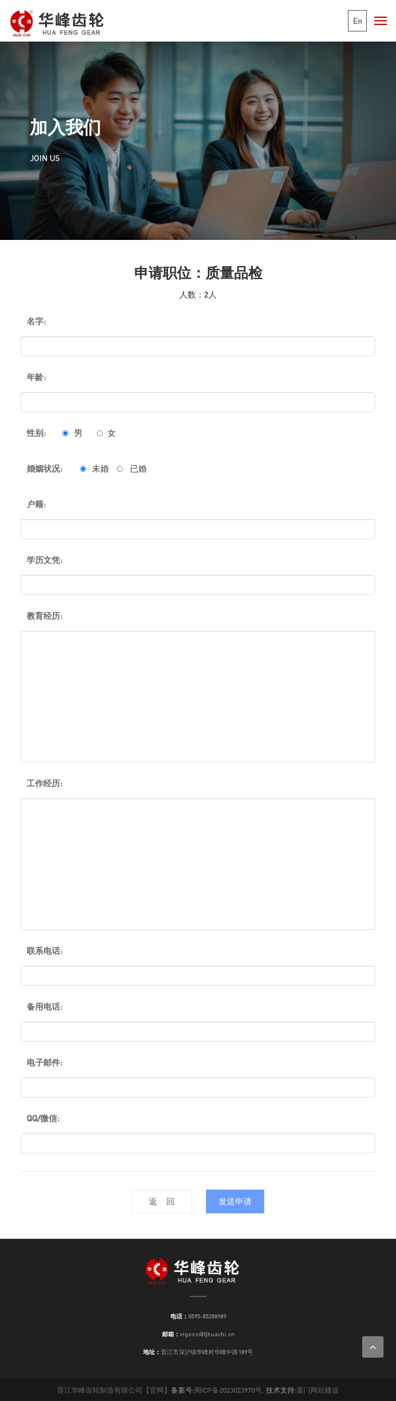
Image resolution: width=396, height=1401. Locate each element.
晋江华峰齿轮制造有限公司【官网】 (114, 1390)
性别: (36, 433)
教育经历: (44, 616)
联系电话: (44, 950)
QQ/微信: (43, 1118)
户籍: (36, 504)
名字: (36, 321)
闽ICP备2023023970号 (228, 1390)
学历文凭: (44, 560)
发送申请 (235, 1201)
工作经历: (44, 783)
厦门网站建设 (317, 1390)
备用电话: (44, 1006)
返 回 (161, 1201)
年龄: (36, 377)
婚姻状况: (44, 468)
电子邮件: (44, 1062)
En (357, 20)
